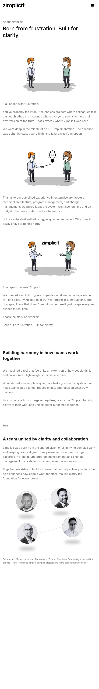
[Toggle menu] (92, 5)
